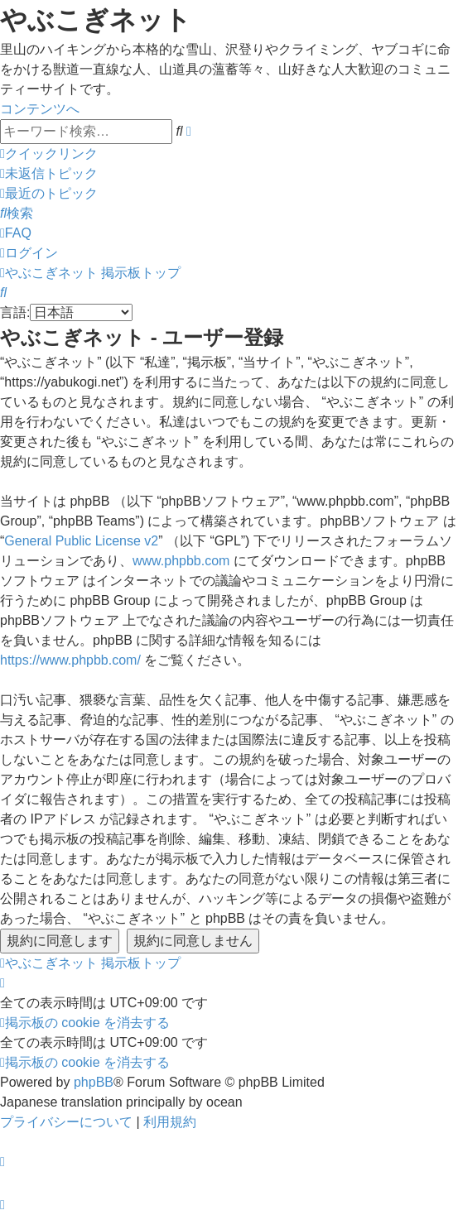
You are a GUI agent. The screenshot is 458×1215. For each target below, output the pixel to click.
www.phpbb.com (181, 561)
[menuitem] (49, 173)
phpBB (93, 1082)
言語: (15, 312)
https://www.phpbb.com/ (70, 660)
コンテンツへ (40, 109)
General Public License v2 (81, 541)
